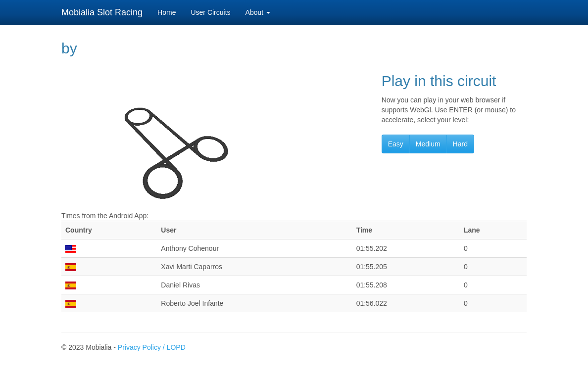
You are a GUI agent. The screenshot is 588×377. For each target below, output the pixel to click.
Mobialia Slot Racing (102, 12)
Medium (428, 144)
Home (166, 12)
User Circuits (210, 12)
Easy (395, 144)
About (257, 12)
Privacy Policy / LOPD (152, 347)
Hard (460, 144)
